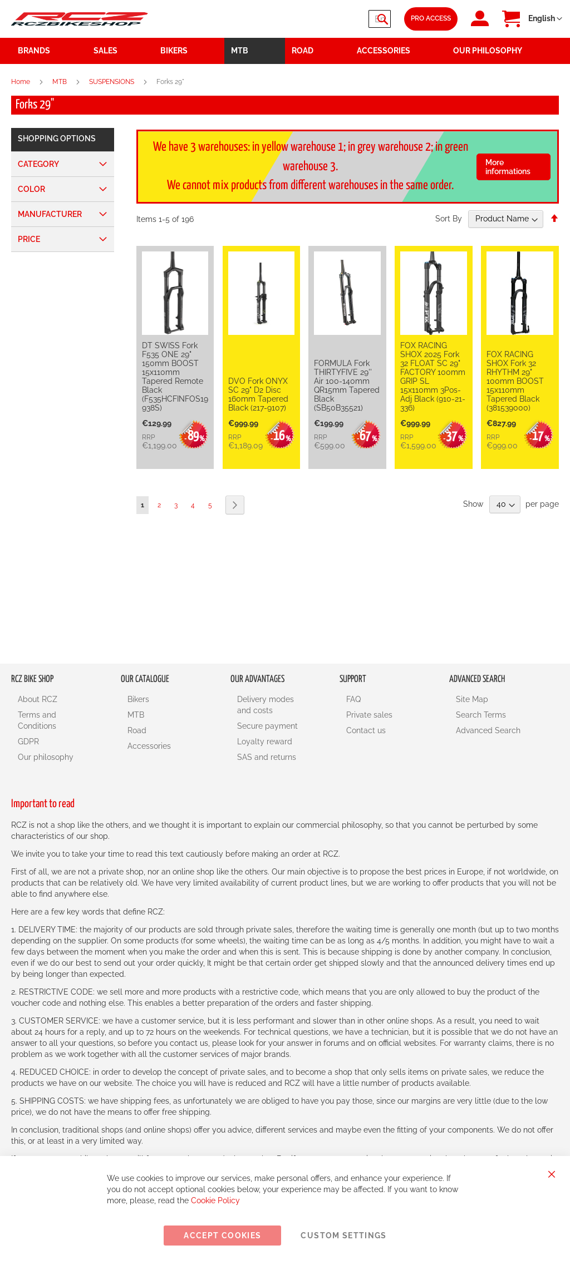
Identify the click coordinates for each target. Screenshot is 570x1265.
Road (136, 730)
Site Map (472, 699)
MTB (60, 82)
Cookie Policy (215, 1200)
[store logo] (79, 19)
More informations (507, 167)
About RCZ (37, 699)
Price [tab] (29, 239)
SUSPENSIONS (112, 82)
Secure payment (267, 726)
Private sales (369, 714)
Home (21, 82)
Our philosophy (45, 757)
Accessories (149, 746)
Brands (34, 50)
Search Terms (481, 714)
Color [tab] (31, 189)
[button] (545, 19)
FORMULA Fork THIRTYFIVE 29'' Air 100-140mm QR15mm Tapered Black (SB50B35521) (347, 385)
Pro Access (431, 18)
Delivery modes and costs (265, 705)
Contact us (366, 730)
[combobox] (324, 19)
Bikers (138, 699)
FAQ (353, 699)
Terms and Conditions (37, 720)
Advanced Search (488, 730)
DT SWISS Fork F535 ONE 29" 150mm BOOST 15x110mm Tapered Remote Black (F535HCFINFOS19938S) (175, 376)
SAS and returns (266, 757)
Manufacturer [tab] (50, 214)
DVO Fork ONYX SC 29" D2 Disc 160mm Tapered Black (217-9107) (258, 394)
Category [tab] (38, 164)
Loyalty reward (264, 741)
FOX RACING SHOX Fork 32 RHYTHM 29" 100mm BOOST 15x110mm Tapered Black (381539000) (515, 381)
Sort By (448, 218)
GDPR (28, 741)
